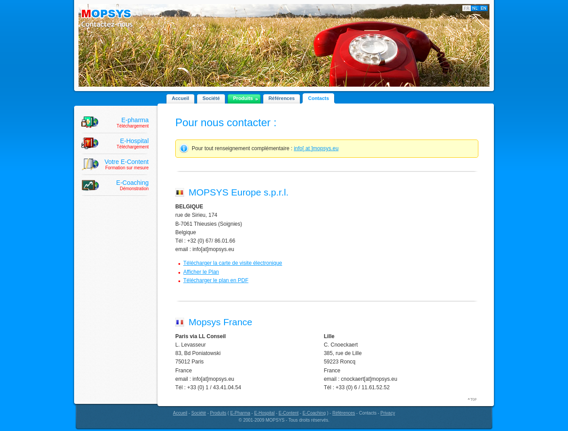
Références (281, 98)
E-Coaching (314, 413)
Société (211, 98)
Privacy (387, 413)
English (483, 8)
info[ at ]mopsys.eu (316, 148)
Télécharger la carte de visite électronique (232, 263)
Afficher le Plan (201, 272)
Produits (243, 98)
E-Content (289, 413)
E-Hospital (264, 413)
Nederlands (475, 8)
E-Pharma (240, 413)
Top (472, 399)
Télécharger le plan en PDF (215, 280)
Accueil (180, 98)
